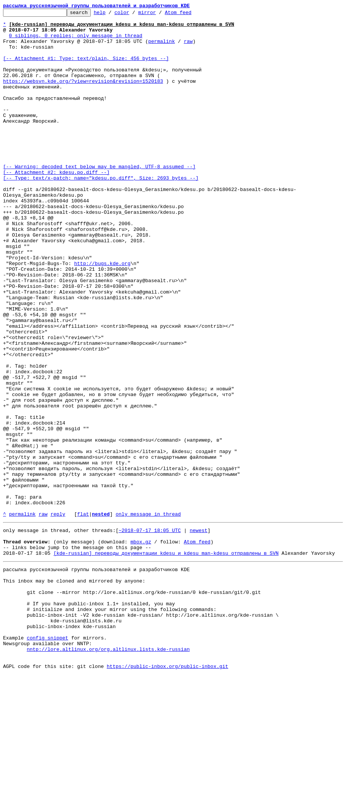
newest (198, 632)
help (111, 14)
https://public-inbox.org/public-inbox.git (167, 793)
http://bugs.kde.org (102, 314)
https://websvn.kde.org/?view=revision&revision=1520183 (83, 95)
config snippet (47, 759)
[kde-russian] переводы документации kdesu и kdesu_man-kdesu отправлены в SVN (166, 660)
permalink (161, 47)
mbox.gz (140, 646)
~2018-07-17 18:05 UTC (149, 632)
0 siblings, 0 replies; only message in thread (75, 41)
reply (58, 615)
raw (188, 47)
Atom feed (190, 14)
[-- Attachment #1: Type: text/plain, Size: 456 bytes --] (86, 68)
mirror (159, 14)
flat (83, 615)
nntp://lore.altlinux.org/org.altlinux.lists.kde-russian (108, 773)
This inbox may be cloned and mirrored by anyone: (74, 691)
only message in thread (148, 615)
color (133, 14)
